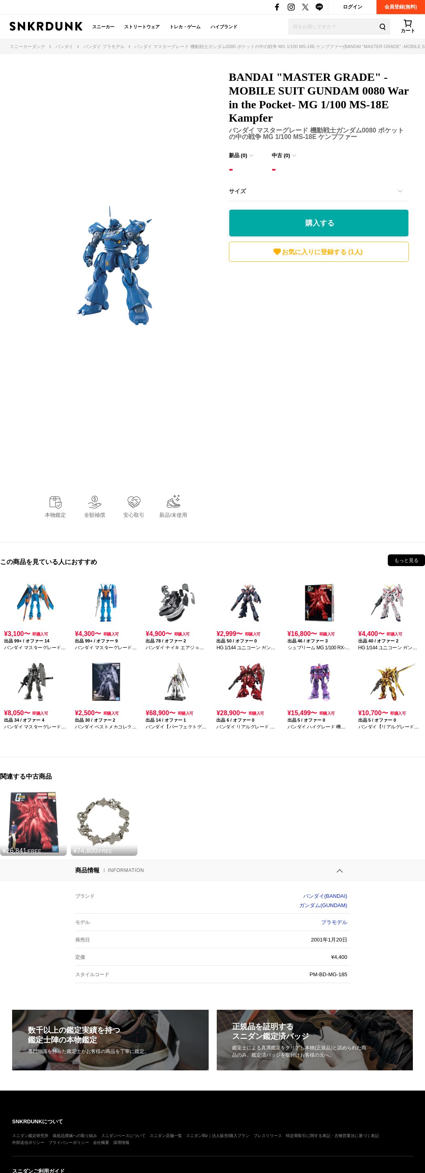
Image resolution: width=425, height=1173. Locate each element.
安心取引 (133, 515)
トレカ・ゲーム (185, 26)
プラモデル (334, 922)
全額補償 (94, 515)
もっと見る (406, 560)
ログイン (352, 7)
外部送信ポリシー (28, 1142)
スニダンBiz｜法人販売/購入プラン (218, 1135)
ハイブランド (224, 26)
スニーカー (103, 26)
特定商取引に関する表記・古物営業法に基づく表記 (332, 1135)
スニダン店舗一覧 (166, 1135)
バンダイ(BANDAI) (325, 896)
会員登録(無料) (401, 7)
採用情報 (121, 1142)
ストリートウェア (142, 26)
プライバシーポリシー (69, 1142)
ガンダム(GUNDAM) (323, 905)
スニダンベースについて (123, 1135)
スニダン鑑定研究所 (30, 1135)
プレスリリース (268, 1135)
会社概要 (101, 1142)
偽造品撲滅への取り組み (75, 1135)
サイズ (237, 191)
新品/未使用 (173, 515)
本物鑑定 (55, 515)
